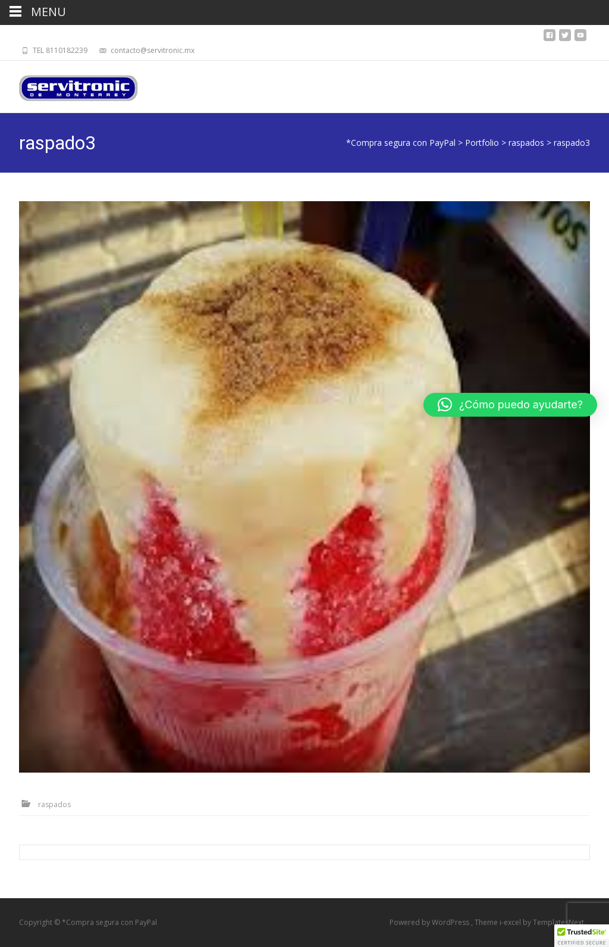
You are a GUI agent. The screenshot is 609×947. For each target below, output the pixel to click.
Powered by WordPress (430, 922)
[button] (510, 405)
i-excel (511, 922)
